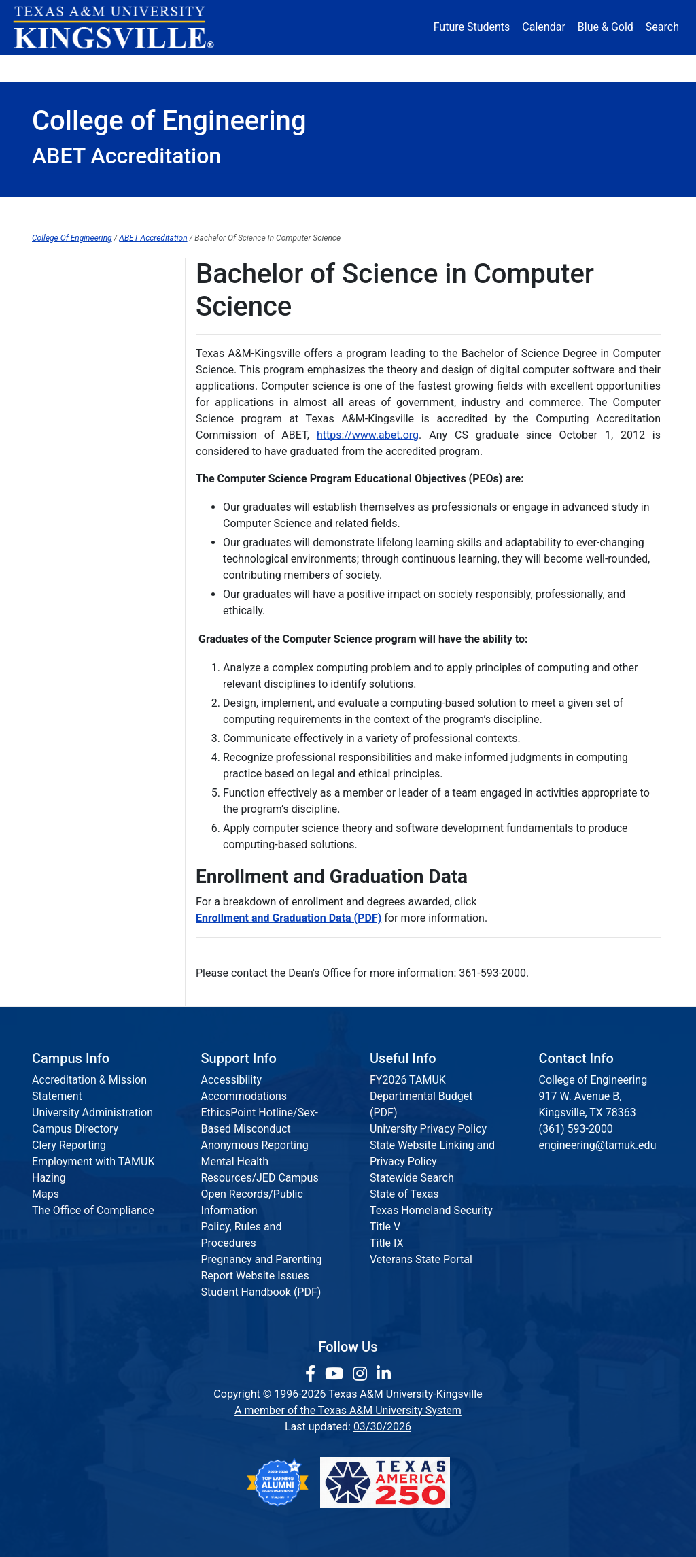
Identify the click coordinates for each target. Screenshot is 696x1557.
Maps (45, 1194)
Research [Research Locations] (326, 67)
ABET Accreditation (153, 238)
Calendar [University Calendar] (543, 26)
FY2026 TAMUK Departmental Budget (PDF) (421, 1096)
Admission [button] (143, 67)
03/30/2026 (382, 1426)
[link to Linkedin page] (384, 1374)
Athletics (560, 67)
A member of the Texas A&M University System (348, 1410)
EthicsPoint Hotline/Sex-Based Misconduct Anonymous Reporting (260, 1129)
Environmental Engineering (96, 494)
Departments (175, 210)
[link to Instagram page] (362, 1374)
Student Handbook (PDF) (261, 1292)
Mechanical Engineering (89, 549)
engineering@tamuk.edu (598, 1145)
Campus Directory (75, 1128)
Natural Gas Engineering (90, 577)
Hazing (49, 1177)
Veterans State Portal (421, 1259)
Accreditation (521, 210)
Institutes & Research (290, 210)
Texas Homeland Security (431, 1210)
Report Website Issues (255, 1275)
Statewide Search (412, 1177)
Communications (415, 210)
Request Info (617, 210)
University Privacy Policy (428, 1128)
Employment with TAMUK (93, 1161)
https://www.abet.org (368, 435)
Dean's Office (79, 210)
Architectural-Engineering (93, 326)
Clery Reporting (69, 1145)
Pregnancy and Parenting (261, 1259)
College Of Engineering (72, 238)
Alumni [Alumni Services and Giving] (489, 67)
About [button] (62, 67)
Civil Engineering (72, 382)
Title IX (387, 1243)
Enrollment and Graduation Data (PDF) (288, 917)
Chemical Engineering (84, 354)
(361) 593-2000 (576, 1128)
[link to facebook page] (312, 1374)
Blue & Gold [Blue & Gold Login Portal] (605, 26)
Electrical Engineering (84, 466)
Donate (631, 67)
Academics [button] (236, 67)
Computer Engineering (85, 438)
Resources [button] (406, 67)
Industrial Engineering (84, 522)
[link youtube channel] (336, 1374)
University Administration (92, 1112)
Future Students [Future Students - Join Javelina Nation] (472, 26)
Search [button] (662, 26)
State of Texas (404, 1194)
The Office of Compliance (93, 1210)
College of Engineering (86, 271)
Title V (385, 1226)
